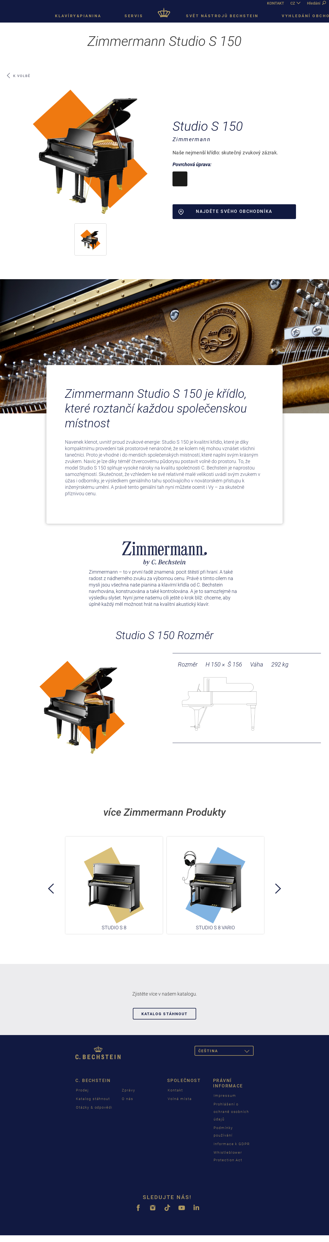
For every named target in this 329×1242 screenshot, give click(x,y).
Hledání (316, 3)
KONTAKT (275, 3)
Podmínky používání (223, 1131)
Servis (134, 16)
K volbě (18, 75)
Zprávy (128, 1090)
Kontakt (175, 1090)
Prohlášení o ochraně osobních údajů (231, 1111)
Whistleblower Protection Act (228, 1156)
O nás (127, 1099)
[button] (90, 239)
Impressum (225, 1096)
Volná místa (180, 1099)
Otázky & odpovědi (94, 1107)
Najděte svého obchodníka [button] (225, 212)
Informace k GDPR (232, 1144)
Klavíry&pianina (78, 16)
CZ (292, 3)
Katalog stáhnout (164, 1014)
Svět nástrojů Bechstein (222, 16)
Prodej (82, 1090)
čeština (226, 1051)
